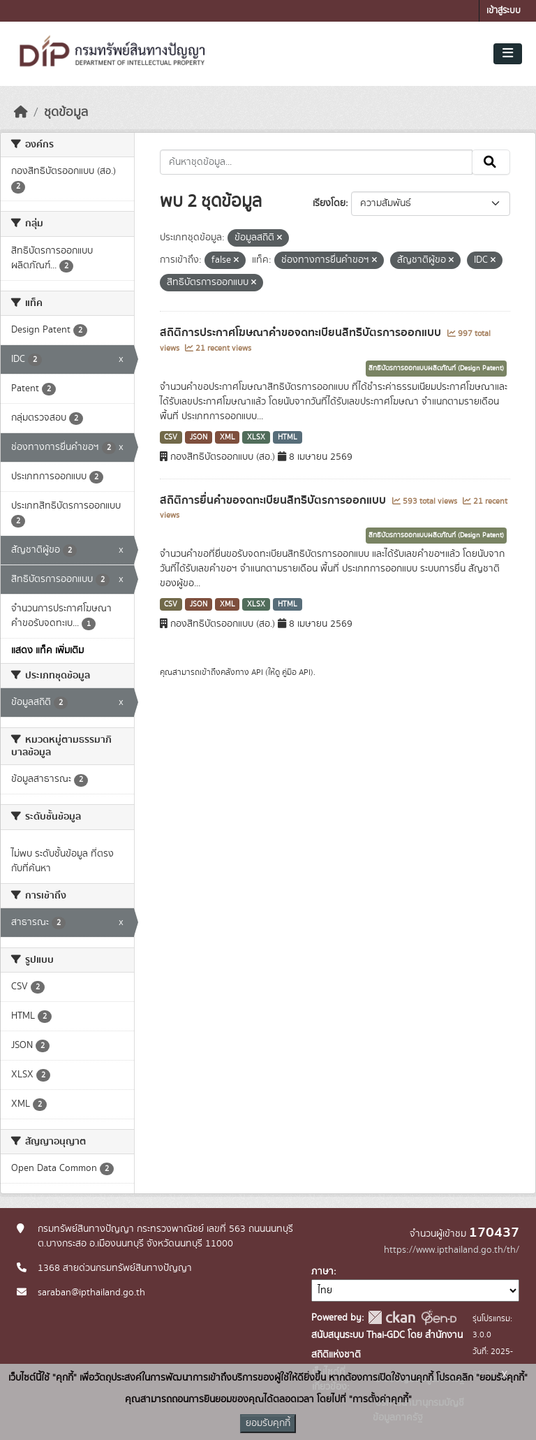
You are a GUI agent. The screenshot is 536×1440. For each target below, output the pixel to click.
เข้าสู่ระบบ (503, 10)
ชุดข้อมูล (66, 112)
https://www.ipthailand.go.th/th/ (451, 1250)
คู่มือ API (296, 672)
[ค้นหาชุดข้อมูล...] (316, 162)
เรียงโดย (329, 203)
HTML (287, 437)
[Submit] (491, 162)
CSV (170, 437)
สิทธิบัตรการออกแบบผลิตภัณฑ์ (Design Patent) (436, 368)
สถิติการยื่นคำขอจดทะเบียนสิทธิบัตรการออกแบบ (274, 500)
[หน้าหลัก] (21, 112)
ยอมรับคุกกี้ (268, 1423)
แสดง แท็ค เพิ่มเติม (47, 650)
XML (227, 437)
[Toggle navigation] (507, 53)
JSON (198, 437)
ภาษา (322, 1272)
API (257, 672)
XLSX (256, 437)
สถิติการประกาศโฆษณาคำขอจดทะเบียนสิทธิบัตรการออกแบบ (302, 332)
